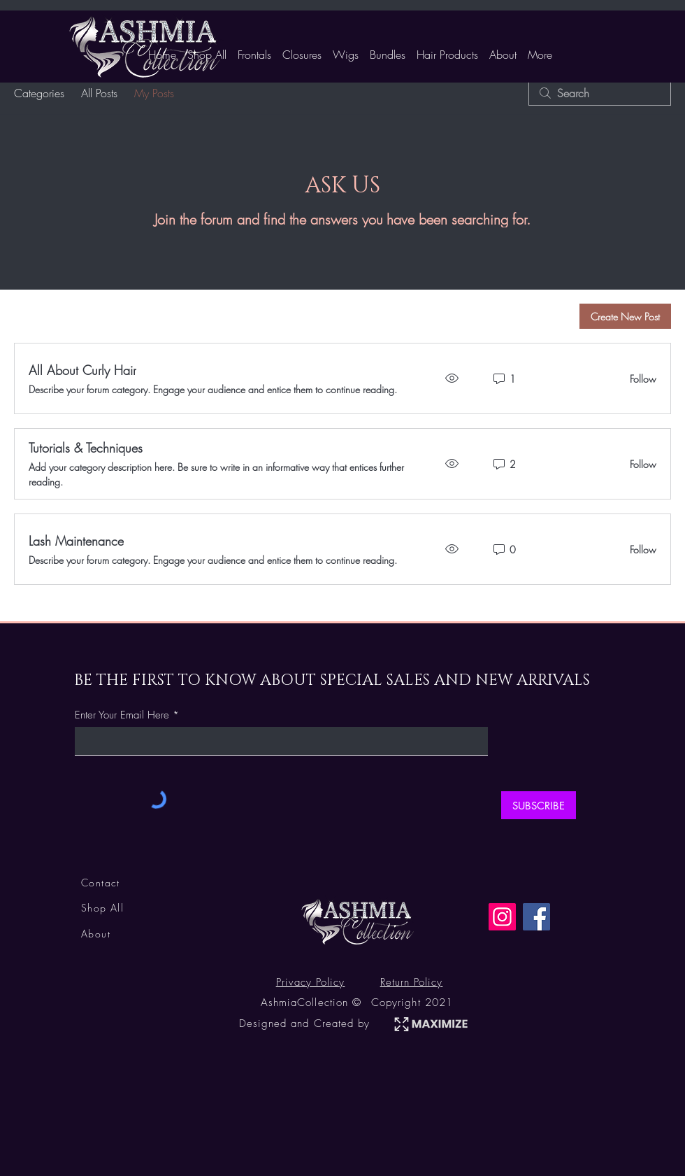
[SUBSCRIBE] (538, 805)
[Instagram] (502, 916)
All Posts (99, 93)
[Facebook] (536, 916)
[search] (599, 93)
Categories (39, 93)
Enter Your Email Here (122, 715)
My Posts (154, 93)
